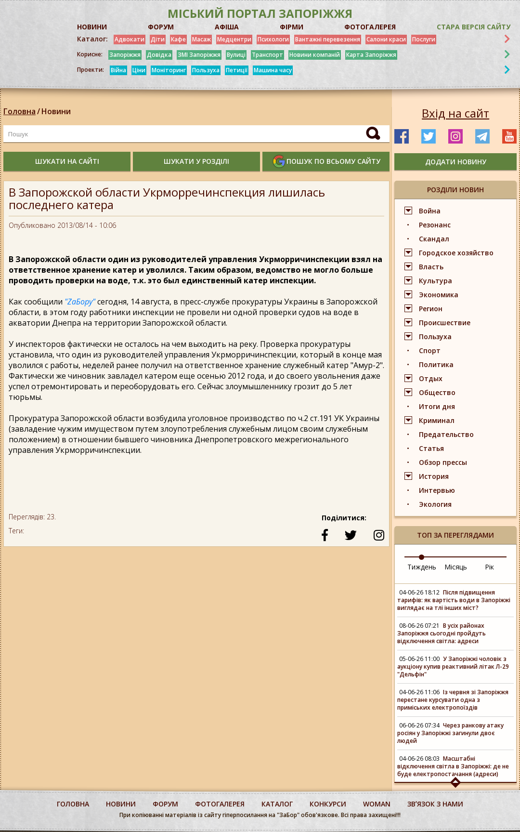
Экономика (438, 294)
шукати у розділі (196, 161)
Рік (489, 566)
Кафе (178, 39)
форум (165, 803)
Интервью (437, 490)
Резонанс (435, 224)
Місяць (455, 566)
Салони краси (386, 39)
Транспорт (267, 55)
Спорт (430, 350)
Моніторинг (169, 70)
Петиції (236, 70)
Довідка (159, 55)
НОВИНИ (92, 26)
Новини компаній (314, 55)
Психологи (273, 39)
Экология (435, 504)
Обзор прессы (443, 462)
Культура (435, 280)
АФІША (227, 26)
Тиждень (421, 566)
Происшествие (444, 322)
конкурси (328, 803)
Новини (56, 111)
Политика (436, 364)
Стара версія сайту (473, 26)
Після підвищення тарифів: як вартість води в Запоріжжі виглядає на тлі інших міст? (453, 600)
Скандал (434, 238)
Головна (19, 111)
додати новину (455, 161)
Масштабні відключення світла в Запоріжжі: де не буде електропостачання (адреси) (453, 766)
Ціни (138, 70)
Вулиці (236, 55)
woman (376, 803)
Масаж (201, 39)
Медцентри (234, 39)
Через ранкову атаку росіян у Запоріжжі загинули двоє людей (450, 733)
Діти (158, 39)
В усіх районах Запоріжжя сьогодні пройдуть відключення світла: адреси (441, 633)
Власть (431, 266)
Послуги (423, 39)
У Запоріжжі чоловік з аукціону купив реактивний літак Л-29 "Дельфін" (453, 666)
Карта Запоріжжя (371, 55)
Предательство (446, 434)
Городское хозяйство (456, 252)
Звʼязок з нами (435, 803)
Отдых (430, 378)
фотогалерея (220, 803)
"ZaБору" (80, 301)
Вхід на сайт (455, 113)
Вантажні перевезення (327, 39)
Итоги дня (437, 406)
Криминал (437, 420)
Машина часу (273, 70)
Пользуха (206, 70)
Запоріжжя (125, 55)
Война (430, 210)
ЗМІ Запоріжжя (199, 55)
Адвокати (129, 39)
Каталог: (92, 39)
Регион (430, 308)
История (434, 476)
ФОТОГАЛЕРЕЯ (370, 26)
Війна (118, 70)
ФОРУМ (161, 26)
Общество (437, 392)
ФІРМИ (291, 26)
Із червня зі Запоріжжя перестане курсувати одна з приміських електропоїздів (452, 700)
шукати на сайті (67, 161)
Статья (431, 448)
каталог (277, 803)
